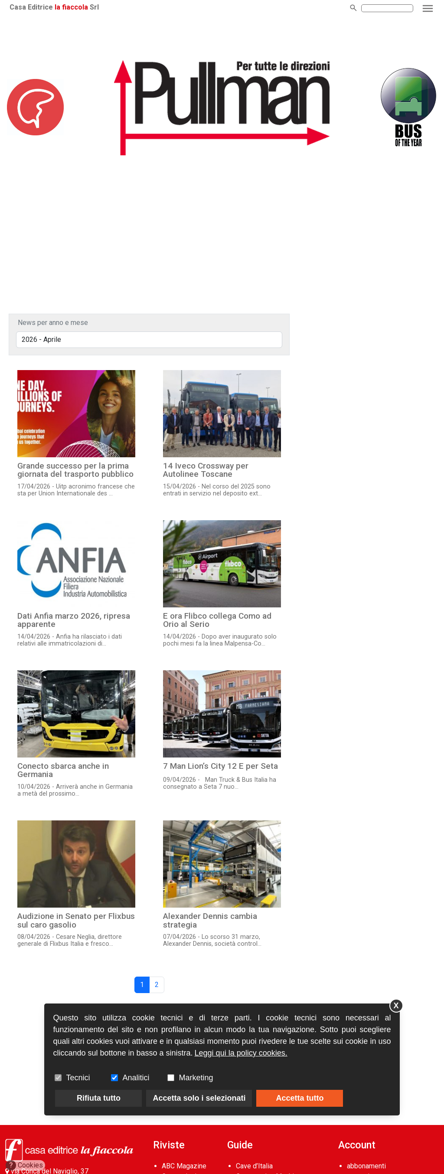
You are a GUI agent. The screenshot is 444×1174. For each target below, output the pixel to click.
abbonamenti (366, 1166)
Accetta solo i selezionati (199, 1098)
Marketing (196, 1077)
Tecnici (78, 1077)
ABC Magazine (184, 1166)
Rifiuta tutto (99, 1098)
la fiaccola (71, 7)
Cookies (24, 1165)
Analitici (135, 1077)
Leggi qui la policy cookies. (241, 1053)
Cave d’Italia (254, 1166)
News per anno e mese (53, 322)
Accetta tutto (299, 1098)
